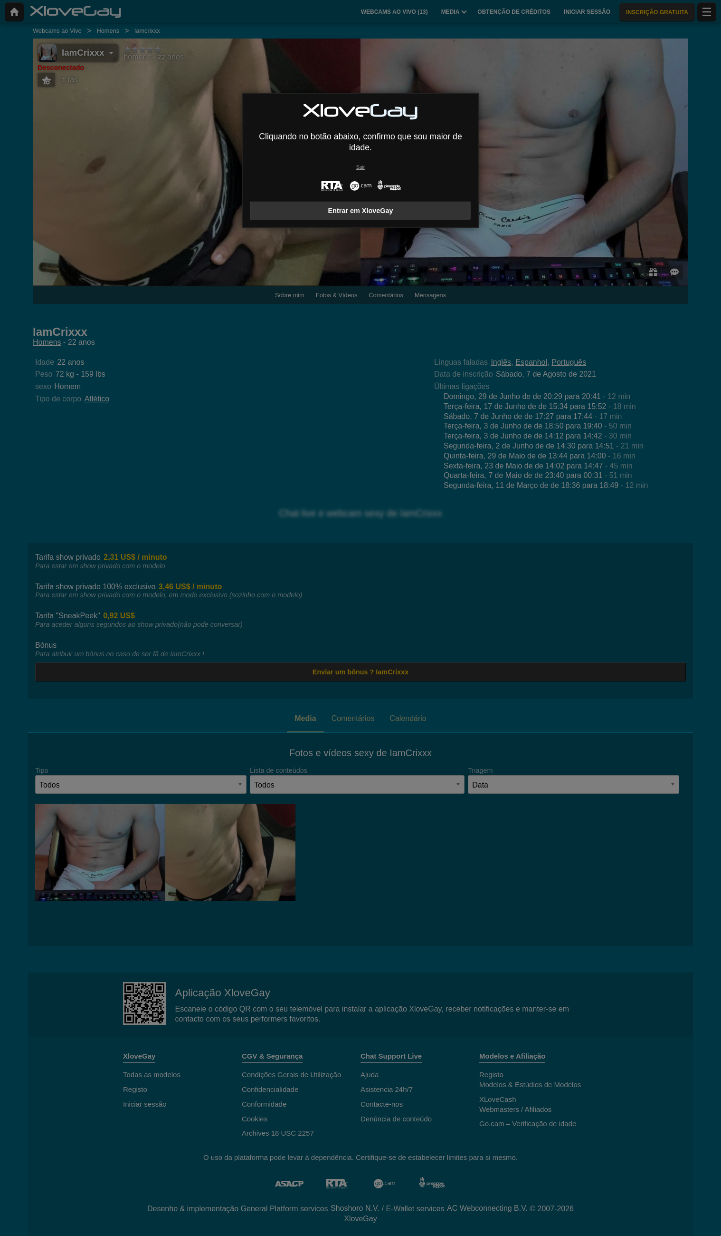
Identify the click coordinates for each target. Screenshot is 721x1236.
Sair (360, 167)
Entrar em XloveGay (360, 210)
